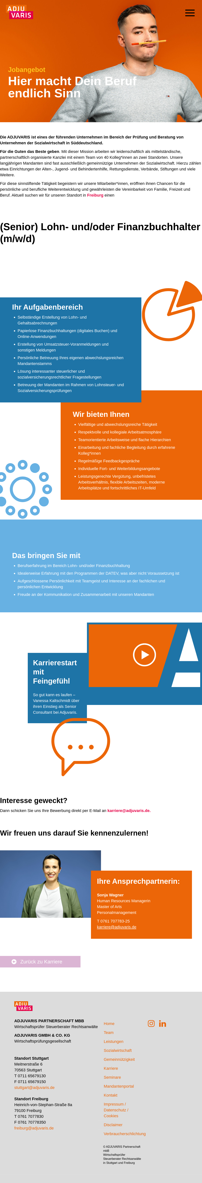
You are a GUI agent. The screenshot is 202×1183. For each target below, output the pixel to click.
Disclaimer (113, 1125)
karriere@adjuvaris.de (116, 927)
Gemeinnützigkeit (119, 1059)
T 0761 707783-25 (113, 921)
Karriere (111, 1068)
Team (109, 1032)
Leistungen (113, 1041)
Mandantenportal (119, 1086)
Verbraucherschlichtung (122, 1133)
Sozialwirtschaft (118, 1050)
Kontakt (110, 1095)
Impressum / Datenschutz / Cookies (116, 1110)
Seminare (112, 1077)
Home (109, 1023)
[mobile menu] (189, 10)
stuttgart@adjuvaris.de (34, 1087)
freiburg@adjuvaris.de (34, 1128)
